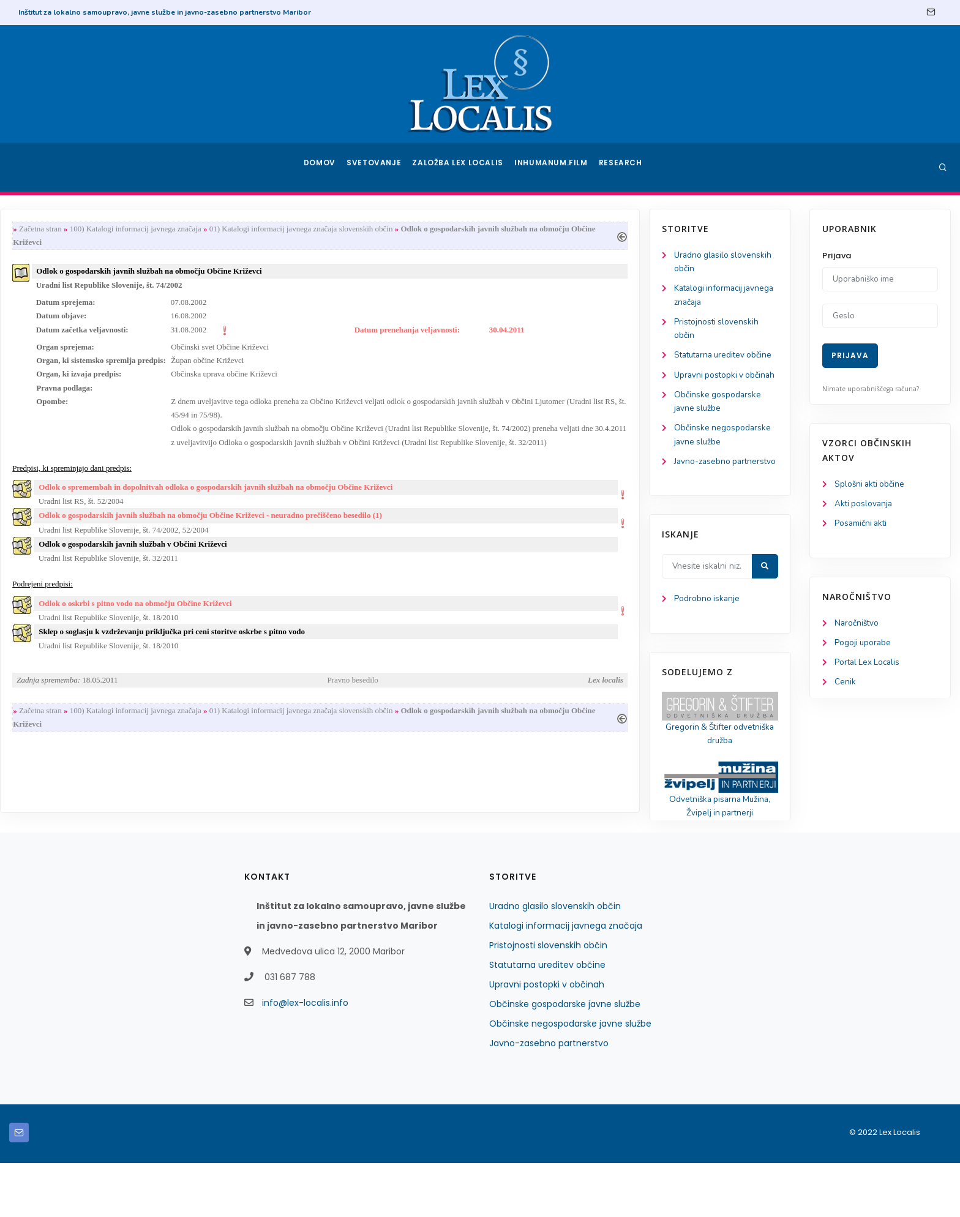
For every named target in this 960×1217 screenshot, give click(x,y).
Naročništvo (857, 625)
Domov (321, 167)
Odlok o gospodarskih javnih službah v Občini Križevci (296, 556)
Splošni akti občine (870, 484)
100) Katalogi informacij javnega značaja (299, 229)
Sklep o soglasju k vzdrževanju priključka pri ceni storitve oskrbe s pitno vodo (335, 647)
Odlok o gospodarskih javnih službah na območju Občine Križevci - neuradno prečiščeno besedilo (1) (374, 527)
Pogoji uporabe (863, 645)
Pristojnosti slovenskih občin (548, 999)
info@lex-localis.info (305, 1056)
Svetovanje (378, 167)
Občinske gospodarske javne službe (564, 1058)
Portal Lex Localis (868, 666)
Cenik (845, 686)
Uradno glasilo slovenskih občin (555, 960)
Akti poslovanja (864, 505)
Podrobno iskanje (67, 650)
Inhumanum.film (552, 167)
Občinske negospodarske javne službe (570, 1077)
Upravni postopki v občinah (546, 1038)
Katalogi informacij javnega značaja (565, 979)
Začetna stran (203, 229)
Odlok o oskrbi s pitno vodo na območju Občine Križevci (298, 618)
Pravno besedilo (512, 696)
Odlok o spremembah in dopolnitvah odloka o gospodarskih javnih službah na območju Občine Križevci (379, 497)
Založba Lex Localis (462, 167)
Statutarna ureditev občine (547, 1019)
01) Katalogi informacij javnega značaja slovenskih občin (465, 229)
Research (621, 167)
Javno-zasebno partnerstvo (549, 1097)
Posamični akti (861, 525)
